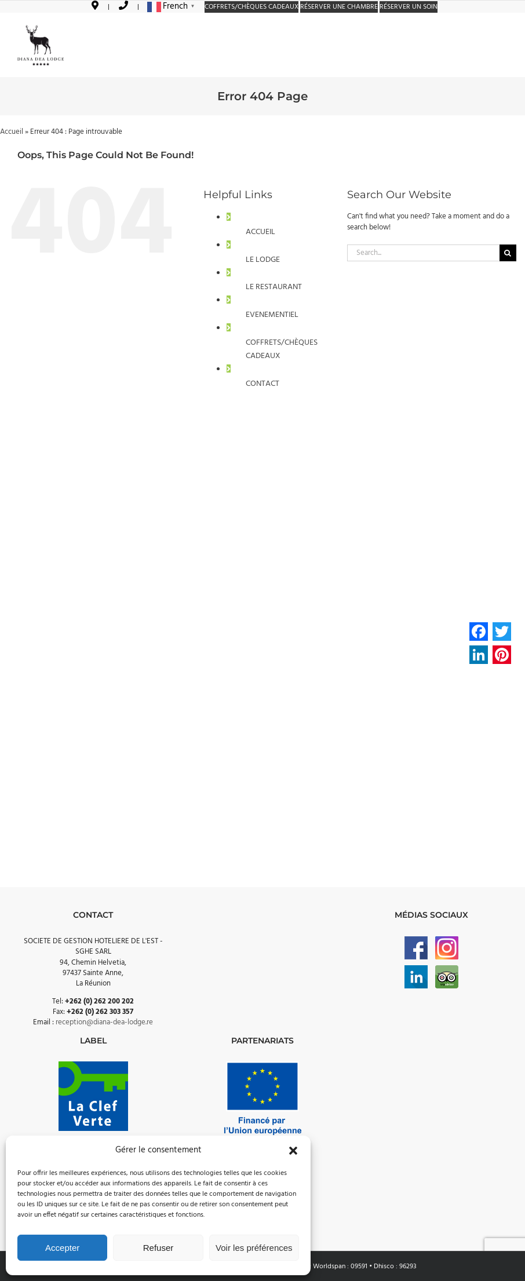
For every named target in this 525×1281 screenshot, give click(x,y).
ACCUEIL (260, 232)
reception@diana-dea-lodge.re (104, 1022)
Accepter (62, 1248)
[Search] (508, 252)
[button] (293, 1150)
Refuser (158, 1248)
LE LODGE (263, 260)
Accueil (11, 132)
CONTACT (262, 383)
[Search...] (423, 252)
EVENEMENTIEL (272, 315)
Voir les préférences (254, 1248)
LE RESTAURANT (274, 287)
